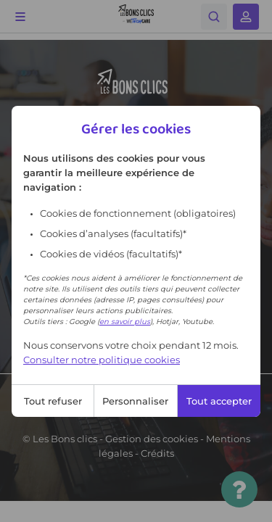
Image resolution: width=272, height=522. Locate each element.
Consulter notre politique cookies (101, 359)
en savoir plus (124, 321)
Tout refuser (53, 401)
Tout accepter (219, 401)
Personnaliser (135, 401)
